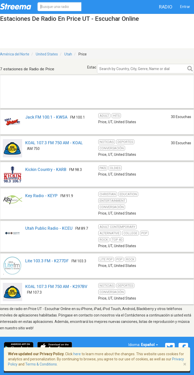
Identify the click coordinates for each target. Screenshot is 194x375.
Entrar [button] (185, 7)
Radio (165, 6)
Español (149, 345)
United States (47, 54)
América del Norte (14, 54)
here (77, 354)
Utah (68, 54)
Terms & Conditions (41, 364)
